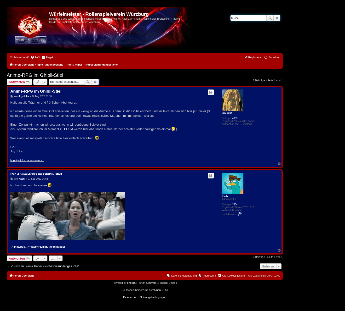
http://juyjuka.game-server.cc (27, 160)
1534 (234, 204)
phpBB (131, 282)
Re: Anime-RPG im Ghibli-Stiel (36, 174)
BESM (68, 129)
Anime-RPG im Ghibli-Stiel (35, 75)
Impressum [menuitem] (209, 275)
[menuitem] (35, 57)
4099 (234, 118)
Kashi (225, 196)
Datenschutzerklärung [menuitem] (184, 275)
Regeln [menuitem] (50, 57)
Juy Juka (227, 113)
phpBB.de (162, 290)
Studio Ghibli (130, 111)
